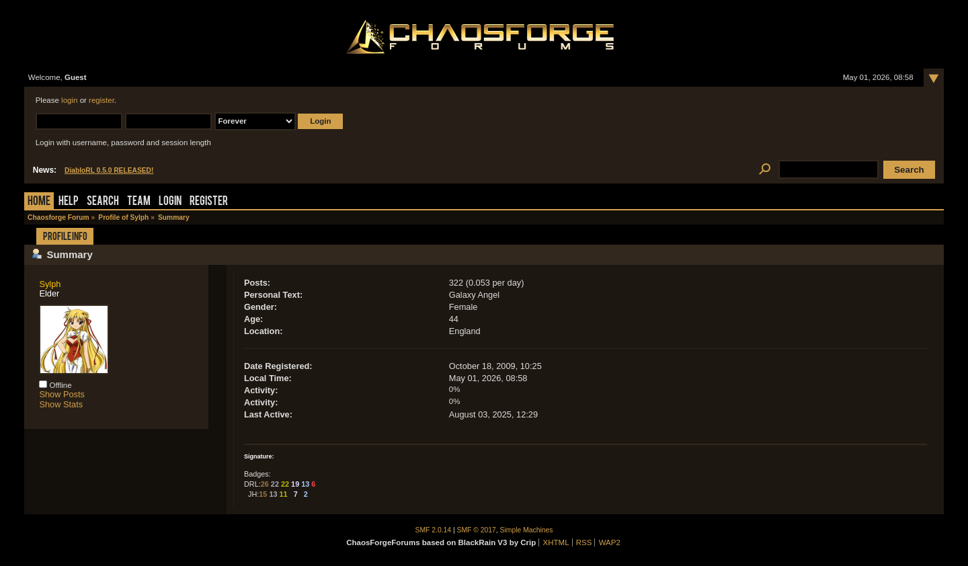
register (101, 100)
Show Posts (62, 394)
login (69, 100)
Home (39, 202)
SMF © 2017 (476, 530)
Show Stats (61, 404)
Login (170, 202)
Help (68, 202)
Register (209, 202)
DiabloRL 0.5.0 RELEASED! (109, 170)
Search (103, 202)
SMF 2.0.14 (433, 530)
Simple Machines (526, 530)
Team (139, 202)
